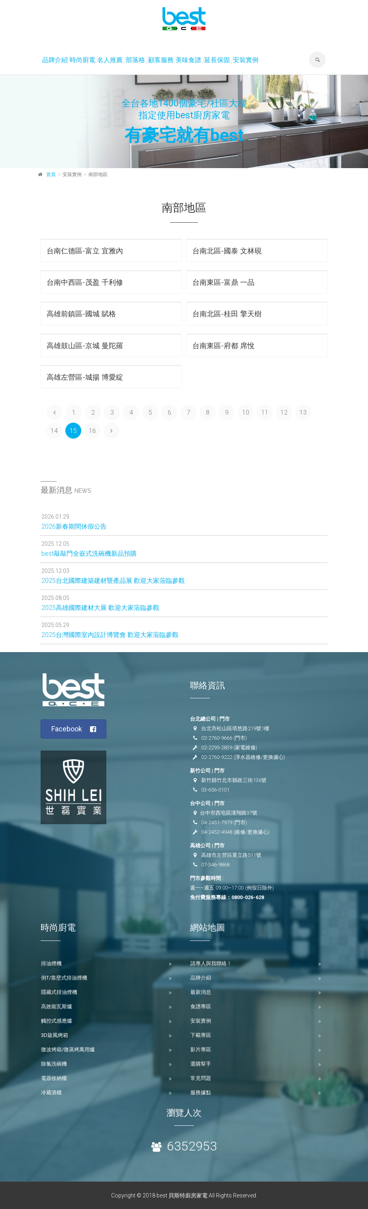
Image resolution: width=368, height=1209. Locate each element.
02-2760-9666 (216, 738)
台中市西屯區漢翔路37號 (228, 813)
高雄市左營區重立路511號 (231, 855)
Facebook (73, 729)
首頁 (51, 174)
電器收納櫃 (54, 1078)
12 (284, 412)
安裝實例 (245, 60)
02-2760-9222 (216, 757)
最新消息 (200, 992)
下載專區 (200, 1035)
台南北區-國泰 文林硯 (227, 251)
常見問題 (200, 1078)
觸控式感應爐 (56, 1021)
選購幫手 (200, 1064)
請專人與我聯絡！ (211, 963)
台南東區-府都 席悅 (223, 345)
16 (92, 431)
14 (54, 431)
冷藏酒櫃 (51, 1092)
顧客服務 (161, 60)
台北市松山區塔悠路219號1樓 (235, 728)
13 (303, 412)
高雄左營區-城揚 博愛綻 (85, 377)
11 (264, 412)
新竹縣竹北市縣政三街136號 (233, 780)
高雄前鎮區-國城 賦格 (81, 314)
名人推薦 (110, 60)
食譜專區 (200, 1006)
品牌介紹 (55, 60)
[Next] (111, 431)
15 (73, 431)
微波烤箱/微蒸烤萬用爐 (68, 1049)
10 (245, 412)
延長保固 (217, 60)
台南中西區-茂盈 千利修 (85, 282)
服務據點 (200, 1092)
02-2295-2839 (216, 747)
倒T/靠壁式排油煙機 (64, 978)
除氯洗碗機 (54, 1064)
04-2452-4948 (216, 832)
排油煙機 (51, 963)
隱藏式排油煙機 (59, 992)
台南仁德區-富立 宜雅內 (85, 251)
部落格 (135, 60)
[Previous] (55, 412)
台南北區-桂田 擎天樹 (227, 314)
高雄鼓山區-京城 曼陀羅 (85, 345)
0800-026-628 (247, 897)
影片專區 (200, 1049)
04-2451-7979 (216, 822)
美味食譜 (188, 60)
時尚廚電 (82, 60)
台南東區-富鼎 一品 (223, 282)
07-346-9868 (215, 865)
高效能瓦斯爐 (56, 1006)
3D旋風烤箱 (54, 1035)
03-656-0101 (215, 790)
